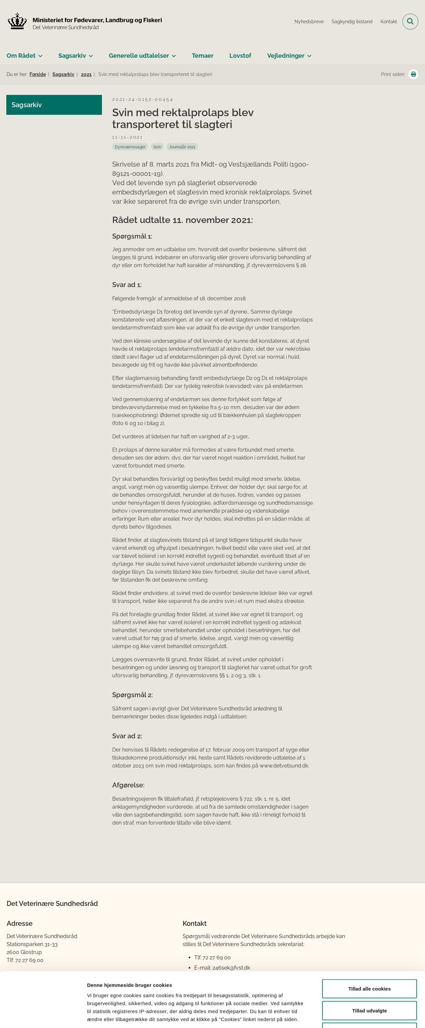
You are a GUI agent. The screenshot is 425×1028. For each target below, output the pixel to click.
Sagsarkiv (72, 55)
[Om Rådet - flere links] (39, 53)
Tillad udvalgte (369, 963)
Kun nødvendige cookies (369, 984)
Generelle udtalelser (139, 55)
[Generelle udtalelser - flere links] (172, 53)
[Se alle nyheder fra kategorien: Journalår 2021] (182, 146)
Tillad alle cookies (369, 941)
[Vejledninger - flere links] (307, 53)
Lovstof (240, 55)
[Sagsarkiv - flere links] (89, 53)
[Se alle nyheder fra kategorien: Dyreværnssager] (130, 146)
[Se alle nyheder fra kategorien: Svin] (157, 146)
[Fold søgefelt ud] (410, 22)
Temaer (202, 55)
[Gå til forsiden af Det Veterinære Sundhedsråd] (85, 22)
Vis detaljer (345, 1015)
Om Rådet (21, 55)
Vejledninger (285, 55)
